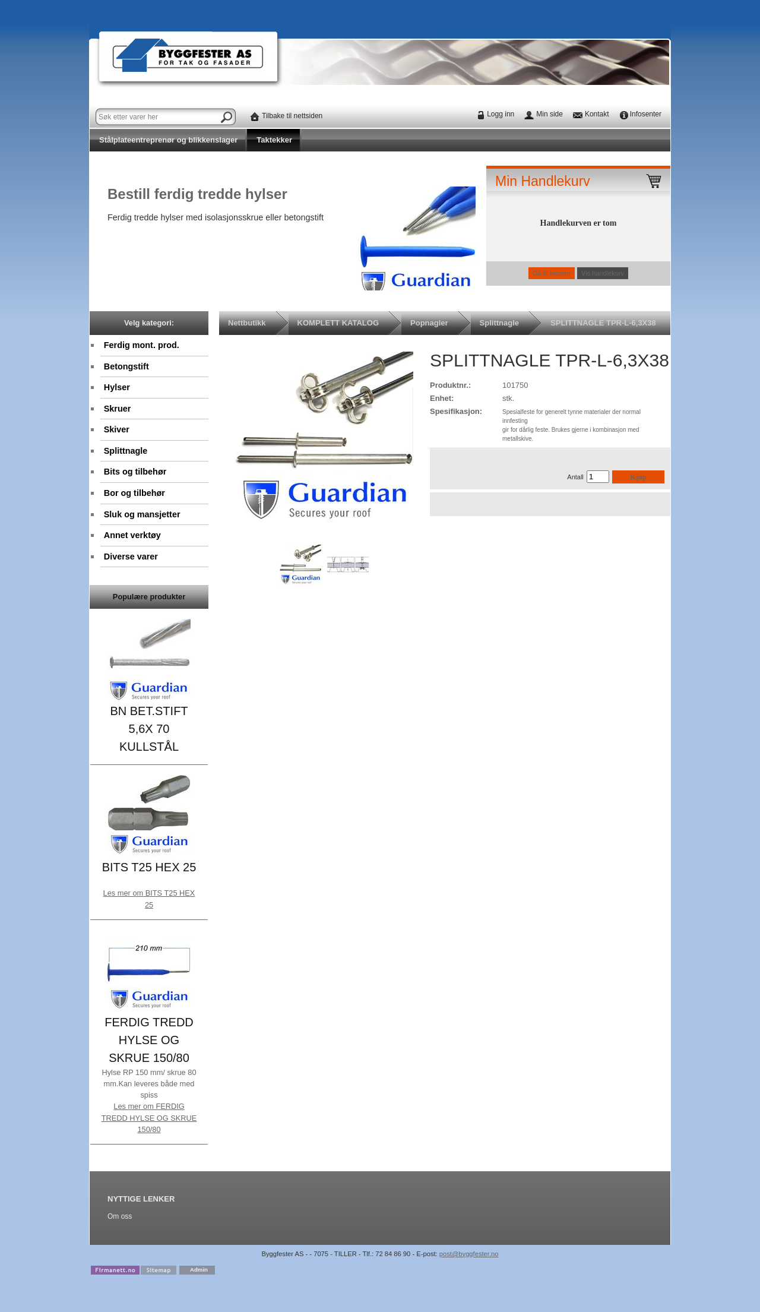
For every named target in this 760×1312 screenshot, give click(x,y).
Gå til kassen (552, 273)
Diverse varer (131, 556)
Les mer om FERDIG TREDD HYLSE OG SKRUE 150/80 (149, 1117)
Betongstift (126, 366)
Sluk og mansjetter (142, 514)
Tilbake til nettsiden (292, 116)
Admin (199, 1269)
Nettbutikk (247, 322)
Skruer (117, 408)
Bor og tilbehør (134, 493)
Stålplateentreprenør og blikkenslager (168, 139)
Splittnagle (126, 451)
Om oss (119, 1216)
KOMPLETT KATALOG (338, 322)
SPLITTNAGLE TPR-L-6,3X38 (603, 322)
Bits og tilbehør (135, 471)
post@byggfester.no (469, 1253)
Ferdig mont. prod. (141, 345)
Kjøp (638, 476)
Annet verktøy (132, 535)
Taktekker (274, 139)
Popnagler (429, 322)
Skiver (116, 429)
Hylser (117, 387)
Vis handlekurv (602, 273)
